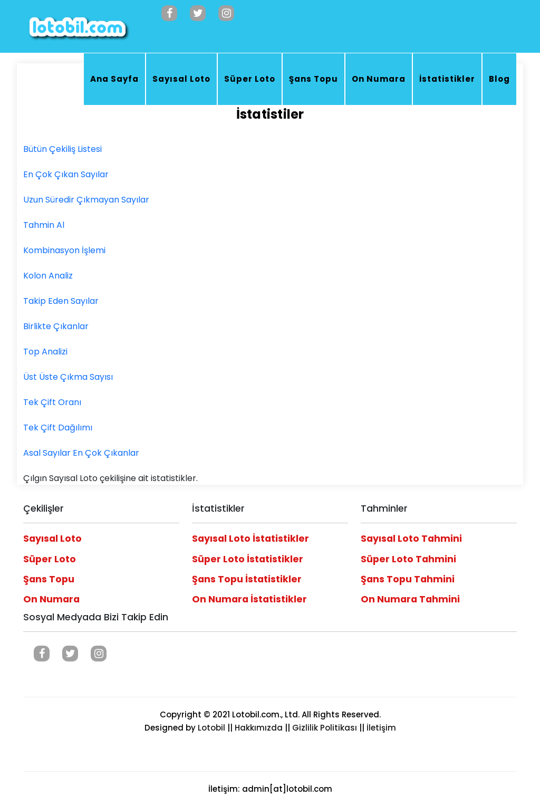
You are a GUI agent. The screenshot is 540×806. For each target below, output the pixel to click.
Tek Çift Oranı (52, 402)
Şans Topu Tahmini (408, 579)
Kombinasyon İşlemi (64, 250)
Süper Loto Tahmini (408, 559)
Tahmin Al (43, 225)
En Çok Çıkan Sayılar (66, 174)
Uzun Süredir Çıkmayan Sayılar (86, 200)
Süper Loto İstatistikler (247, 559)
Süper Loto (249, 78)
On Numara (379, 78)
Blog (499, 78)
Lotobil (211, 727)
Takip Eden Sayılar (61, 301)
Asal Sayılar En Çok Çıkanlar (81, 453)
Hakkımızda (259, 727)
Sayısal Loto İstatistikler (250, 538)
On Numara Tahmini (410, 599)
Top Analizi (45, 352)
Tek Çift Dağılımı (57, 427)
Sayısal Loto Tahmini (411, 538)
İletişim (381, 727)
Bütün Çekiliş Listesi (62, 149)
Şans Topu (313, 78)
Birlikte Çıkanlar (56, 326)
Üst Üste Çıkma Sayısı (68, 377)
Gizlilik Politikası (324, 727)
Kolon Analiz (48, 276)
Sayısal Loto (181, 78)
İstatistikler (447, 78)
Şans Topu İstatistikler (247, 579)
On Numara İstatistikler (249, 599)
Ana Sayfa (114, 78)
